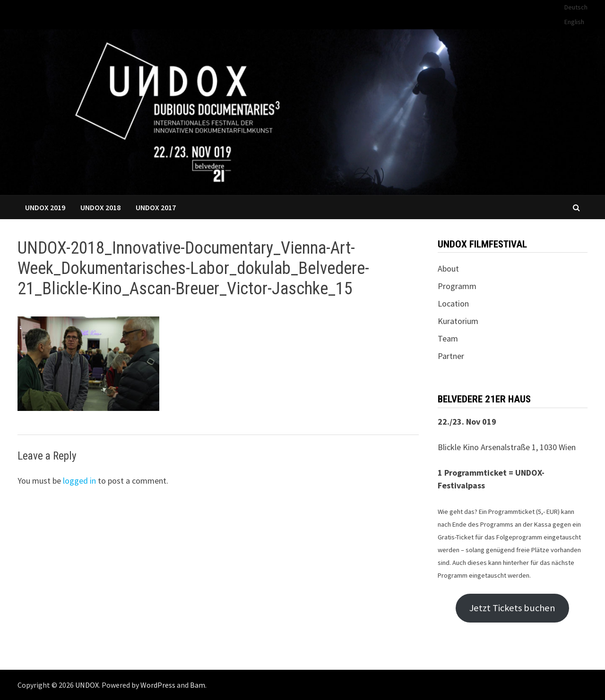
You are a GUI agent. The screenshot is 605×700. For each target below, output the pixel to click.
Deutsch (576, 7)
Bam (197, 685)
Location (453, 303)
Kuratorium (458, 321)
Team (448, 338)
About (448, 268)
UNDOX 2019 (45, 207)
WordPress (157, 685)
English (574, 21)
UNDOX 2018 (100, 207)
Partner (451, 355)
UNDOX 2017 (156, 207)
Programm (457, 286)
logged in (79, 480)
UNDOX (87, 685)
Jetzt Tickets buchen (512, 608)
